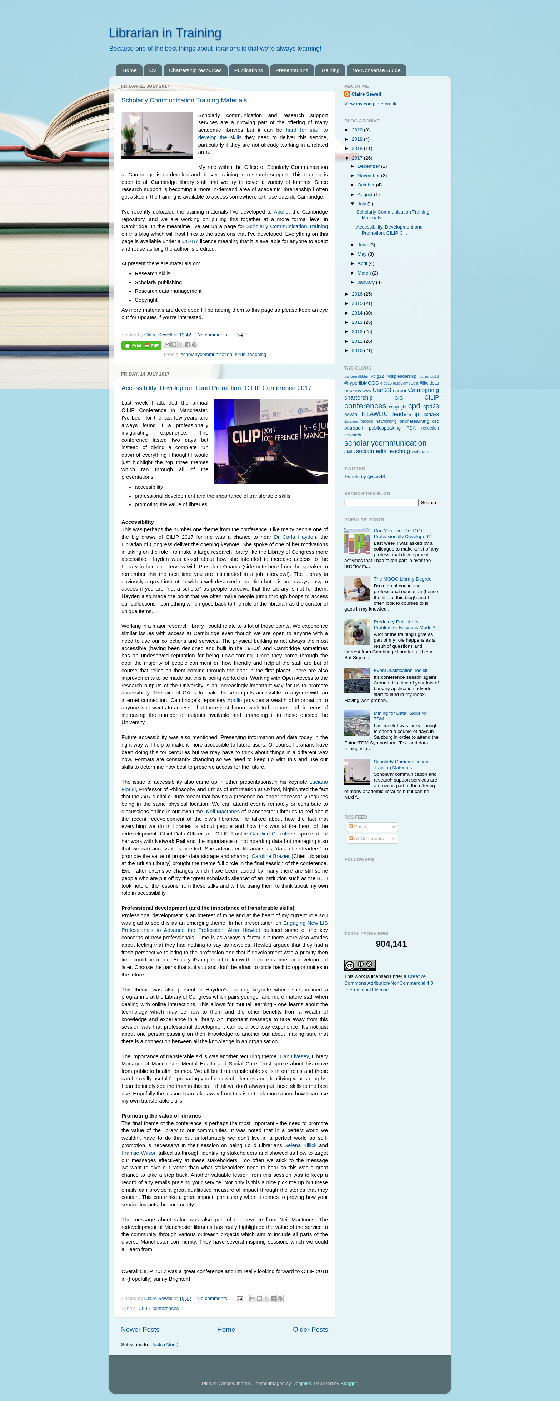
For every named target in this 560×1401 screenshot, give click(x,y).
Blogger (348, 1383)
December (369, 166)
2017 (358, 158)
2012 (358, 331)
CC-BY (190, 241)
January (367, 282)
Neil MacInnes (223, 811)
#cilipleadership (402, 376)
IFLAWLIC (374, 414)
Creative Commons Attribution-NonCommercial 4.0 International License (388, 983)
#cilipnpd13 (429, 376)
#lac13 (386, 383)
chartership (358, 397)
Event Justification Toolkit (401, 670)
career (399, 390)
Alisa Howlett (244, 930)
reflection (430, 428)
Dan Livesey (294, 1056)
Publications (248, 70)
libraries (351, 421)
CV (153, 70)
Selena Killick (300, 1145)
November (369, 175)
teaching (257, 354)
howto (350, 414)
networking (386, 421)
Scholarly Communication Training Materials (184, 100)
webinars (420, 451)
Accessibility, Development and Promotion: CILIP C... (389, 229)
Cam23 (381, 390)
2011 (358, 341)
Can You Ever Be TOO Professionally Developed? (402, 533)
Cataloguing (423, 390)
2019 (358, 139)
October (367, 184)
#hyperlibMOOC (361, 383)
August (366, 194)
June (363, 244)
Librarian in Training (165, 33)
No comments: (213, 334)
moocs (366, 421)
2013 (358, 322)
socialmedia (371, 451)
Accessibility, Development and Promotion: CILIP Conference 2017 (216, 388)
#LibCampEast (406, 383)
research (352, 434)
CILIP (144, 1308)
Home (129, 70)
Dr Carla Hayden (295, 537)
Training (330, 70)
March (365, 273)
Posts (357, 826)
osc (435, 421)
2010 (358, 350)
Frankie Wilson (139, 1153)
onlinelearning (414, 421)
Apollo (281, 212)
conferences (165, 1308)
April (363, 263)
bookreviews (357, 390)
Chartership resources (195, 70)
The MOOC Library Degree (402, 579)
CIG (399, 398)
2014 (358, 313)
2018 (358, 148)
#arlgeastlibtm (356, 376)
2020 (358, 129)
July (363, 203)
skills (240, 354)
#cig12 (377, 376)
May (363, 254)
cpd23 (431, 406)
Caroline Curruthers (273, 834)
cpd (414, 405)
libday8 (431, 414)
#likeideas (429, 383)
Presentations (291, 70)
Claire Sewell (366, 94)
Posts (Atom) (165, 1344)
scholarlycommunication (206, 354)
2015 (358, 303)
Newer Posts (140, 1329)
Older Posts (310, 1329)
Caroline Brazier (270, 856)
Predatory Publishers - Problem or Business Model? (404, 624)
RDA (411, 428)
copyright (397, 407)
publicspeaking (385, 428)
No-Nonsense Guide (376, 70)
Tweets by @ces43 (364, 476)
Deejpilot (301, 1383)
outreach (353, 428)
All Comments (366, 838)
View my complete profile (371, 103)
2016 (358, 294)
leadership (405, 414)
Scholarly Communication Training (287, 226)
